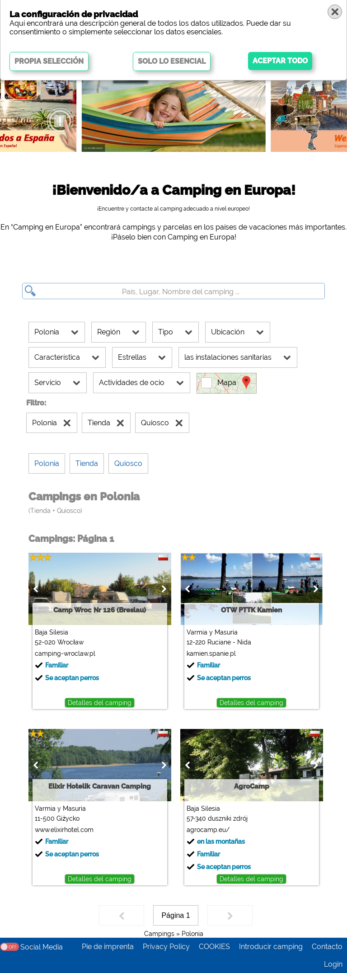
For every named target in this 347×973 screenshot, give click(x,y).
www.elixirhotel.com (62, 829)
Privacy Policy (166, 946)
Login (333, 964)
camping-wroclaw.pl (63, 653)
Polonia (192, 933)
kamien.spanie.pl (209, 653)
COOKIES (214, 946)
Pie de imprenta (108, 946)
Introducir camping (271, 946)
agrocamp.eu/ (206, 829)
